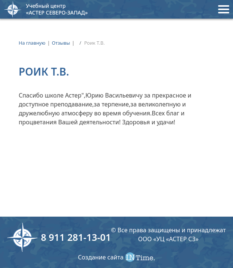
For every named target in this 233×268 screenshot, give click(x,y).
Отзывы (61, 42)
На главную (32, 42)
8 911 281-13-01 (76, 237)
